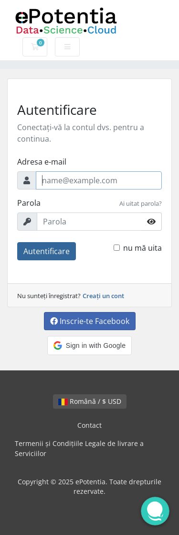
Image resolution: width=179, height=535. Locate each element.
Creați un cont (103, 295)
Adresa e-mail (41, 161)
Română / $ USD (89, 401)
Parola (29, 203)
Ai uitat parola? (140, 203)
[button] (89, 345)
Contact (89, 425)
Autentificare (46, 251)
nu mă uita (142, 248)
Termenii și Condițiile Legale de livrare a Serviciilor (79, 448)
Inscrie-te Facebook (89, 321)
